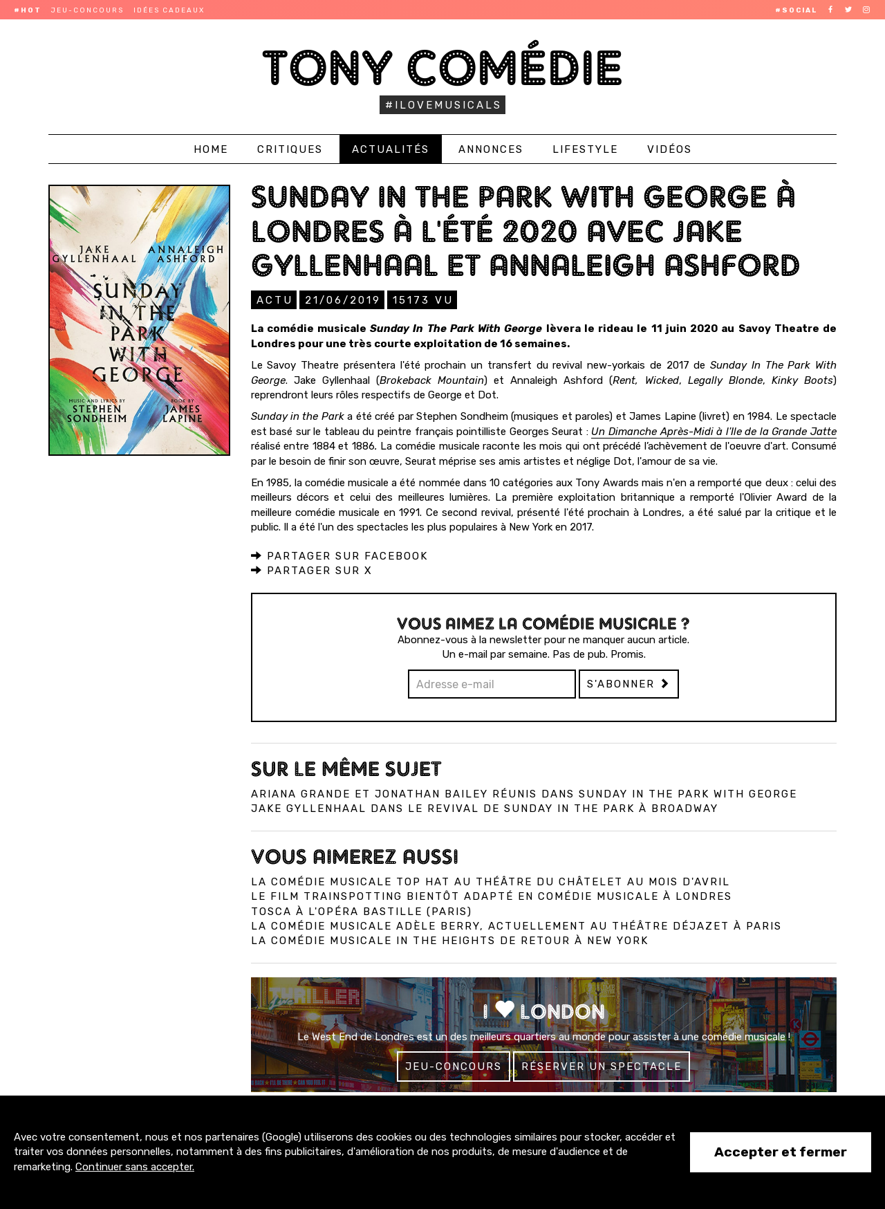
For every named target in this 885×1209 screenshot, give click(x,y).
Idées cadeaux (169, 10)
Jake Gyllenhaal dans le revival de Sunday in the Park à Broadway (484, 808)
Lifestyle (585, 149)
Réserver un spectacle (601, 1066)
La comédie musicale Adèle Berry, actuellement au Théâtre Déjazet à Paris (516, 925)
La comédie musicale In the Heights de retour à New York (450, 940)
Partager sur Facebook (339, 555)
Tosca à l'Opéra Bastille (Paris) (361, 911)
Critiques (290, 149)
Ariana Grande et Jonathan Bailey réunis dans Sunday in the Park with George (524, 793)
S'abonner (629, 683)
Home (211, 149)
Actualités (390, 149)
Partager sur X (312, 570)
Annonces (490, 149)
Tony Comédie (443, 67)
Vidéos (669, 149)
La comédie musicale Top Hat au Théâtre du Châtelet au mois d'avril (490, 881)
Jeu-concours (87, 10)
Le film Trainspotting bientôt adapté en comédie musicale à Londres (491, 895)
